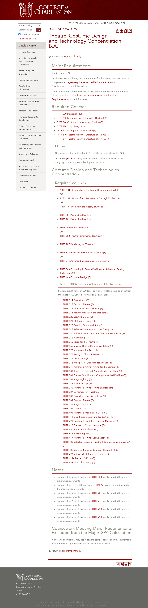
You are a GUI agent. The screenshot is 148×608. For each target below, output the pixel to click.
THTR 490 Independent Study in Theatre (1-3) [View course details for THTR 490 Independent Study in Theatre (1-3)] (86, 454)
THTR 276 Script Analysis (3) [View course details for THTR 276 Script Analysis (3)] (71, 126)
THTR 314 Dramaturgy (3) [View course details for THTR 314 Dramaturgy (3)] (76, 300)
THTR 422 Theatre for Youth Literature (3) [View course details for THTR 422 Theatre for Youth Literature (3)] (84, 425)
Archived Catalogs (27, 52)
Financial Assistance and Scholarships (29, 103)
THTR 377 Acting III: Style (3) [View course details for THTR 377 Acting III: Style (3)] (77, 358)
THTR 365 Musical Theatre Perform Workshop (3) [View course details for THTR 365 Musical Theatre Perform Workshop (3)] (88, 346)
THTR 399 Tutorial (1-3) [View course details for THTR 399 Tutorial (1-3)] (74, 408)
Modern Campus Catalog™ (98, 605)
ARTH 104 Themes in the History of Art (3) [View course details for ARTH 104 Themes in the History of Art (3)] (81, 206)
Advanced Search (27, 38)
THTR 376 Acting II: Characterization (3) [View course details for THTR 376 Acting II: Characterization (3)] (83, 354)
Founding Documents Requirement (28, 118)
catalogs (43, 605)
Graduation (23, 182)
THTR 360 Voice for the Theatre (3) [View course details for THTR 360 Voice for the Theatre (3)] (80, 342)
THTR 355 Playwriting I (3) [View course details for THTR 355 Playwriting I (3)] (76, 337)
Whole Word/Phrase (30, 34)
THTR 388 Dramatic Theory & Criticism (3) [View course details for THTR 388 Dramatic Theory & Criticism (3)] (84, 396)
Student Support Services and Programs (30, 146)
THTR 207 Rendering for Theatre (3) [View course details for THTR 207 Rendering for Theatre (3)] (78, 244)
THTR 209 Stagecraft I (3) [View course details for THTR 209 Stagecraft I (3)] (69, 114)
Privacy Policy (101, 602)
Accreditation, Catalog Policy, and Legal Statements (28, 61)
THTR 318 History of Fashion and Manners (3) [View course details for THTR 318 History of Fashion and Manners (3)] (83, 252)
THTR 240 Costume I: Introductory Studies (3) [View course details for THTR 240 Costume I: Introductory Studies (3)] (80, 122)
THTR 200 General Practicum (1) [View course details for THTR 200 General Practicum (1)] (76, 227)
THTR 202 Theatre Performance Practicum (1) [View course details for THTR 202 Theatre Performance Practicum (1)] (82, 236)
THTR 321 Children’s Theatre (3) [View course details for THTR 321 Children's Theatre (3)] (79, 321)
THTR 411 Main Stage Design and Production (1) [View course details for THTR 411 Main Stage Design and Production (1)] (88, 417)
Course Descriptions (27, 175)
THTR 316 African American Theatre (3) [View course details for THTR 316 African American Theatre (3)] (83, 308)
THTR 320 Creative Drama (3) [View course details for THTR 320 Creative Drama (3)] (78, 317)
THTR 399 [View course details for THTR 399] (98, 485)
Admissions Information (29, 80)
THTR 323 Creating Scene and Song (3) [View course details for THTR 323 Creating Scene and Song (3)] (83, 325)
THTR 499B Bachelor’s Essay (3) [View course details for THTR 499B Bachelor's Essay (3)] (79, 462)
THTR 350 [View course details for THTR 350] (97, 477)
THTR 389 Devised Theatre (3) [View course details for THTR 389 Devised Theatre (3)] (78, 400)
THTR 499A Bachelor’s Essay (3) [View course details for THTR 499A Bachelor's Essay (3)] (79, 458)
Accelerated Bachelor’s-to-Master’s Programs (29, 168)
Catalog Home (27, 45)
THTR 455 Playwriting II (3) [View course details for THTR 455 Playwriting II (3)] (76, 433)
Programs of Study (27, 160)
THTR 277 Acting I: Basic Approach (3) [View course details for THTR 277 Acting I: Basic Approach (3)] (76, 130)
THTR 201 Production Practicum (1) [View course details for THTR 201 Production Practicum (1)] (77, 215)
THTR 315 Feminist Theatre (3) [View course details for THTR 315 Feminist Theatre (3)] (78, 304)
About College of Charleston (26, 72)
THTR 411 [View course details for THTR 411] (97, 501)
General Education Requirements (27, 128)
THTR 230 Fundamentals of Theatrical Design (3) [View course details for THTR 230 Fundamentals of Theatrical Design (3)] (81, 118)
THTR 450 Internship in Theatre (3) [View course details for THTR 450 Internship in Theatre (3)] (80, 429)
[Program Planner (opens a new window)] (117, 31)
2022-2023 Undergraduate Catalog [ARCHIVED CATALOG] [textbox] (97, 23)
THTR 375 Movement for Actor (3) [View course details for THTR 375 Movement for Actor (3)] (80, 350)
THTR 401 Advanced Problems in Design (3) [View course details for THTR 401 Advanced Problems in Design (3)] (85, 412)
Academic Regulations (28, 111)
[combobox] (100, 23)
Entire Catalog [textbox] (25, 25)
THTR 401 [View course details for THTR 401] (97, 493)
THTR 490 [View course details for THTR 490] (97, 517)
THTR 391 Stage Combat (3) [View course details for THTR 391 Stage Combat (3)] (77, 404)
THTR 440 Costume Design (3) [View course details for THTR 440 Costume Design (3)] (75, 277)
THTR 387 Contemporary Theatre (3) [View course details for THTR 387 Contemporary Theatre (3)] (81, 392)
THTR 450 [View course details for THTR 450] (97, 509)
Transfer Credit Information (25, 87)
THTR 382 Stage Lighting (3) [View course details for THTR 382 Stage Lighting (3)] (77, 379)
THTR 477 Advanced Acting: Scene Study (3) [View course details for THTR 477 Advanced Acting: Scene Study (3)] (86, 437)
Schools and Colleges (28, 154)
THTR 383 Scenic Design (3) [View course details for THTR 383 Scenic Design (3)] (77, 383)
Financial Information (28, 95)
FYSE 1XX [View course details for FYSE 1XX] (72, 158)
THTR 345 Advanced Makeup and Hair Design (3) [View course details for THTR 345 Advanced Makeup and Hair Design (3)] (85, 261)
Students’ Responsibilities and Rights (30, 137)
